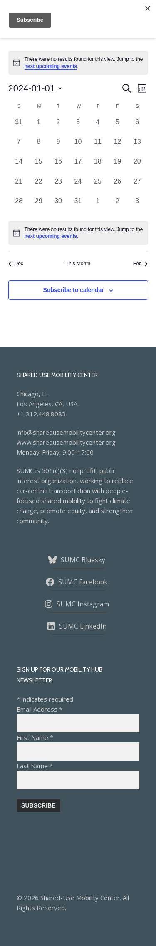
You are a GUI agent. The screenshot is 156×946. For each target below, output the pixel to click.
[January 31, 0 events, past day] (78, 206)
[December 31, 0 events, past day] (19, 127)
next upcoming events (51, 66)
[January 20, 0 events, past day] (137, 166)
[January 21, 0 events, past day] (19, 186)
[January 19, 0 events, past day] (117, 166)
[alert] (78, 233)
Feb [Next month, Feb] (140, 264)
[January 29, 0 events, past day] (38, 206)
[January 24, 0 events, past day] (78, 186)
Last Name (35, 766)
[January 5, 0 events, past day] (117, 127)
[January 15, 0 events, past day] (38, 166)
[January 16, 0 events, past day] (58, 166)
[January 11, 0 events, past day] (97, 146)
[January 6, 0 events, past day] (137, 127)
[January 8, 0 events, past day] (38, 146)
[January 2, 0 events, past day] (58, 127)
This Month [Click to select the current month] (78, 264)
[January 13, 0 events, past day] (137, 146)
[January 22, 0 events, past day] (38, 186)
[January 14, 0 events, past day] (19, 166)
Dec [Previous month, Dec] (15, 264)
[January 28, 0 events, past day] (19, 206)
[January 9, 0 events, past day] (58, 146)
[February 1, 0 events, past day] (97, 206)
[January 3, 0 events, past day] (78, 127)
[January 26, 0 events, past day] (117, 186)
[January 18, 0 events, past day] (97, 166)
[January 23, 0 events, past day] (58, 186)
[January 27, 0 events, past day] (137, 186)
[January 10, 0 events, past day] (78, 146)
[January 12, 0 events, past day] (117, 146)
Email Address (39, 709)
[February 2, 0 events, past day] (117, 206)
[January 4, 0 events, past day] (97, 127)
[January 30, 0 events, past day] (58, 206)
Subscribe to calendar (73, 290)
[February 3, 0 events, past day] (137, 206)
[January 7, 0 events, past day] (19, 146)
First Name (35, 737)
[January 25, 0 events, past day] (97, 186)
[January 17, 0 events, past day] (78, 166)
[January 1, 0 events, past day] (38, 127)
